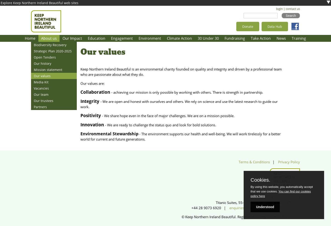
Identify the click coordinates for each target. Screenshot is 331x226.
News (281, 38)
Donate (247, 26)
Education (96, 38)
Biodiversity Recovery (50, 45)
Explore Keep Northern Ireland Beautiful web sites (39, 3)
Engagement (122, 38)
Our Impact (72, 38)
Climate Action (179, 38)
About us (49, 38)
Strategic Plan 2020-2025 (53, 51)
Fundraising (235, 38)
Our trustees (43, 101)
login (279, 9)
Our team (41, 94)
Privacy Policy (289, 162)
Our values (42, 76)
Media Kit (41, 82)
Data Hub (275, 26)
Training (299, 38)
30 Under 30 (208, 38)
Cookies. (260, 180)
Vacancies (41, 88)
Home (30, 38)
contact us (293, 9)
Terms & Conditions (254, 162)
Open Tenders (45, 57)
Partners (40, 107)
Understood (265, 207)
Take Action (261, 38)
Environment (150, 38)
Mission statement (48, 70)
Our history (42, 63)
